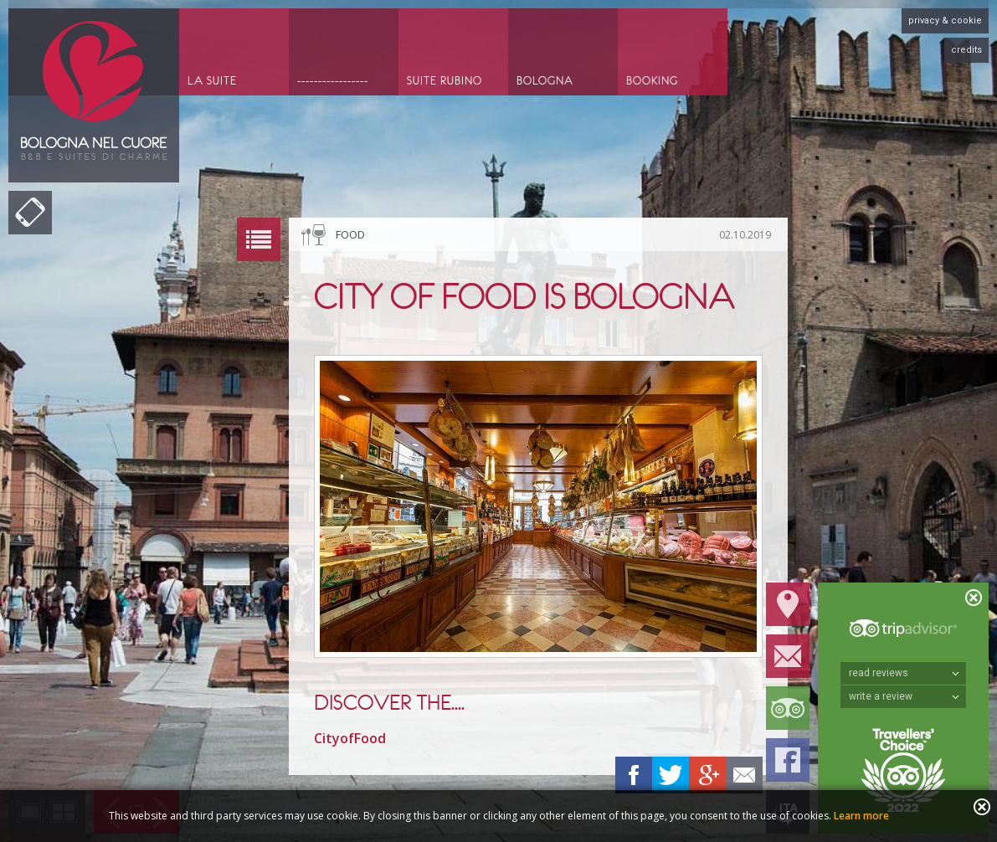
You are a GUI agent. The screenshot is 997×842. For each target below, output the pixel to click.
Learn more (861, 816)
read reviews (904, 673)
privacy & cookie (945, 20)
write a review (904, 696)
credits (966, 49)
